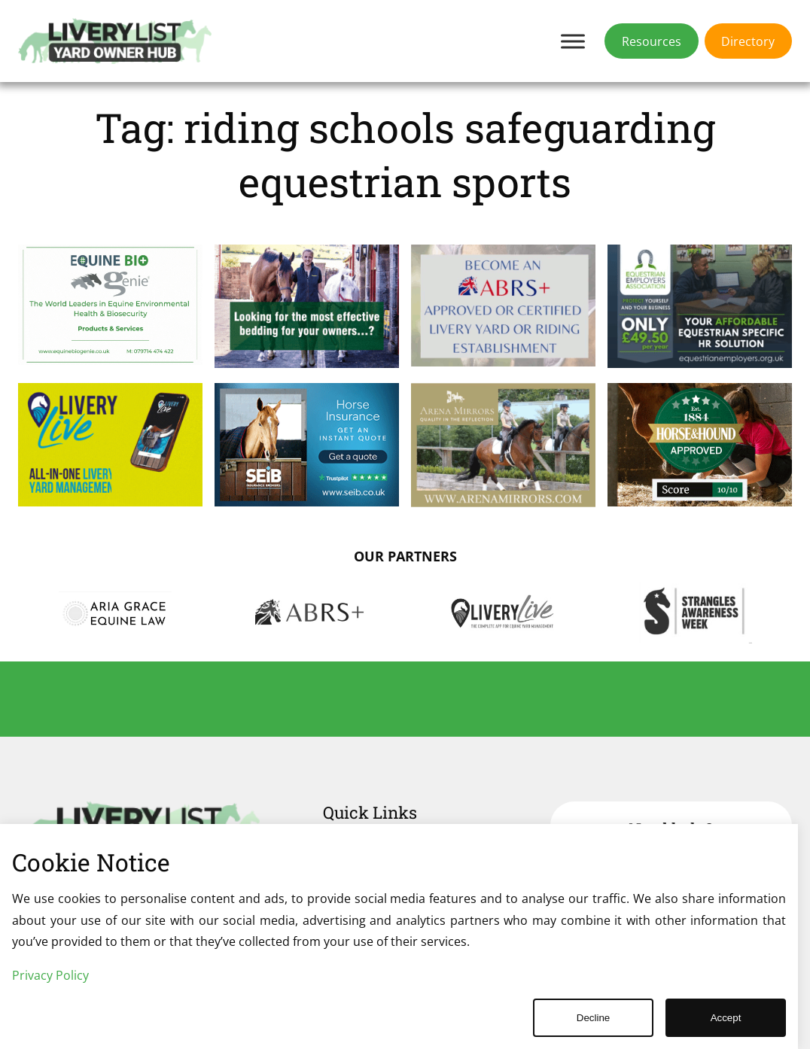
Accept (726, 1017)
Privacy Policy (50, 975)
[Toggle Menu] (573, 41)
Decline (593, 1017)
